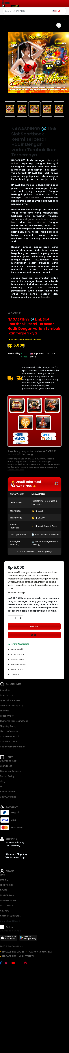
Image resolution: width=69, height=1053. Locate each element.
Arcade (45, 297)
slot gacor (28, 219)
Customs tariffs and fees (14, 720)
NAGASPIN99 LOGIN (10, 915)
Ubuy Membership (10, 736)
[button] (58, 25)
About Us (5, 690)
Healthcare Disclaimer (12, 746)
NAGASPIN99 (32, 197)
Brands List (6, 765)
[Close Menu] (3, 6)
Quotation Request (10, 700)
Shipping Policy (8, 726)
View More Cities (10, 921)
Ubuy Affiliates (8, 796)
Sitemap (4, 710)
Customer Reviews (10, 771)
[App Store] (9, 938)
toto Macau (36, 222)
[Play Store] (28, 938)
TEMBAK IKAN (7, 895)
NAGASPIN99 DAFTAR (40, 951)
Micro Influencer (9, 731)
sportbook (42, 219)
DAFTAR (34, 626)
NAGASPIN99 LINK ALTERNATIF (18, 956)
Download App (8, 760)
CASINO (4, 879)
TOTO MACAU (7, 905)
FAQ (2, 786)
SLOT (2, 874)
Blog (2, 781)
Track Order (7, 715)
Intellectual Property (11, 705)
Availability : (13, 355)
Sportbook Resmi (15, 469)
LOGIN (34, 635)
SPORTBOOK (6, 885)
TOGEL (3, 890)
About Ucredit (8, 791)
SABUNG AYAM (8, 900)
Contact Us (6, 695)
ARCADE (4, 910)
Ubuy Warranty (8, 741)
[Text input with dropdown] (26, 11)
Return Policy (7, 776)
